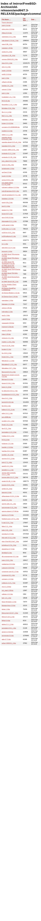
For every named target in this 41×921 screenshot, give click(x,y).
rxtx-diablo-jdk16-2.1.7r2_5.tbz (7, 183)
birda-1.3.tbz (6, 609)
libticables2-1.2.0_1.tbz (9, 364)
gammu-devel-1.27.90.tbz (10, 511)
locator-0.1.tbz (6, 349)
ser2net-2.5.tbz (7, 172)
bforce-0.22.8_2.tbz (8, 617)
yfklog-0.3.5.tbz (7, 33)
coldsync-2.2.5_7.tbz (8, 583)
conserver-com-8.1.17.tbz (10, 571)
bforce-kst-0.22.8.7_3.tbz (10, 613)
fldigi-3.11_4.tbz (7, 526)
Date (32, 19)
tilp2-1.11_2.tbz (7, 116)
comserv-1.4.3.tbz (7, 579)
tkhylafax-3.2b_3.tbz (8, 108)
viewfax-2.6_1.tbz (7, 86)
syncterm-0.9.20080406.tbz (11, 127)
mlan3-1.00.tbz (7, 330)
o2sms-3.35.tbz (7, 308)
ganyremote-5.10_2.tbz (9, 507)
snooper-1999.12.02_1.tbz (10, 150)
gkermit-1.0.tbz (7, 492)
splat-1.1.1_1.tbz (7, 134)
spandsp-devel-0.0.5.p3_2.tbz (11, 142)
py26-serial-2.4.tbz (8, 225)
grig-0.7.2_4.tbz (7, 462)
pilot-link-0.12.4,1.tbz (8, 247)
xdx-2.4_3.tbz (6, 67)
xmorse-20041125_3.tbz (10, 59)
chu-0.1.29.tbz (6, 586)
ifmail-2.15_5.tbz (7, 425)
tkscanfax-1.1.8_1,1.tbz (9, 104)
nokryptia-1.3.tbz (7, 311)
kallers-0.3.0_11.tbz (8, 409)
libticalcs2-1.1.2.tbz (8, 361)
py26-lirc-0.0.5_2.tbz (8, 232)
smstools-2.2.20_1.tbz (9, 157)
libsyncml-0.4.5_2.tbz (9, 372)
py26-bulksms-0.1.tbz (9, 236)
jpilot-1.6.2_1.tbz (7, 413)
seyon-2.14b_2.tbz (8, 165)
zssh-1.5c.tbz (6, 25)
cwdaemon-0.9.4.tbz (8, 564)
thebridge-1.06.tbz (8, 119)
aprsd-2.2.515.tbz (7, 632)
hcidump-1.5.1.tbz (7, 443)
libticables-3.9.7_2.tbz (9, 368)
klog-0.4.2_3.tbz (7, 398)
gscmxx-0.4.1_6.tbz (8, 458)
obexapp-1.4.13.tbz (8, 304)
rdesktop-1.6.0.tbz (8, 198)
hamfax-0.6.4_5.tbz (8, 451)
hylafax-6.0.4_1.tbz (8, 436)
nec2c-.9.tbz (6, 315)
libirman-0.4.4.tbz (7, 379)
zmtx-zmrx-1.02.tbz (8, 29)
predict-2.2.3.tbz (7, 240)
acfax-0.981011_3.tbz (9, 643)
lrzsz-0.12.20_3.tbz (8, 345)
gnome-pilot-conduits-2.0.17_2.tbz (9, 473)
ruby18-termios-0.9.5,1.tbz (10, 191)
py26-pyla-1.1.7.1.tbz (9, 229)
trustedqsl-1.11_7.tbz (9, 97)
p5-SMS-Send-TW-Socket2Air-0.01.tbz (8, 262)
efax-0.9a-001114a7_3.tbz (10, 541)
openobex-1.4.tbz (7, 300)
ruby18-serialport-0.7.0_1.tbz (11, 195)
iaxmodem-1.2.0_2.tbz (9, 432)
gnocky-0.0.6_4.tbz (8, 485)
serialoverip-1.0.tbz (8, 168)
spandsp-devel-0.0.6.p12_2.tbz (7, 138)
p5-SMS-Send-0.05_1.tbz (10, 281)
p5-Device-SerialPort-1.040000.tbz (9, 289)
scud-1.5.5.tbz (6, 176)
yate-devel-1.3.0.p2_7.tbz (10, 40)
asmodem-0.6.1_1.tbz (9, 628)
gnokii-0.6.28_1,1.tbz (9, 481)
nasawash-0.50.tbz (8, 323)
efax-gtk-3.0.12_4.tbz (9, 537)
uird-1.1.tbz (5, 93)
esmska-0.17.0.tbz (8, 534)
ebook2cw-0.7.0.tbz (8, 549)
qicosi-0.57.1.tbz (7, 214)
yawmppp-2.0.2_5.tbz (9, 36)
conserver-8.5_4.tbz (8, 575)
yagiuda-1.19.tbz (7, 48)
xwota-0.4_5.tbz (7, 52)
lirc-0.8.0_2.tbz (6, 353)
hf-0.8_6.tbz (6, 440)
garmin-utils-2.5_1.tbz (9, 504)
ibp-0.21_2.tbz (6, 428)
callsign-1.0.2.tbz (7, 594)
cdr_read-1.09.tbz (7, 590)
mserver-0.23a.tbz (8, 327)
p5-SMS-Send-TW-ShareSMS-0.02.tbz (8, 266)
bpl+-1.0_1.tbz (6, 598)
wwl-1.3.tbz (5, 78)
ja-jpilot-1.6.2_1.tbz (8, 421)
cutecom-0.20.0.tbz (8, 568)
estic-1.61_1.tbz (7, 530)
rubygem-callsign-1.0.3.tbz (10, 187)
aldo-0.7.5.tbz (6, 639)
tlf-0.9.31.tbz (6, 101)
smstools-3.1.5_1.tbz (8, 153)
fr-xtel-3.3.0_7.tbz (7, 522)
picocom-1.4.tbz (7, 251)
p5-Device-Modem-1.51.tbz (11, 293)
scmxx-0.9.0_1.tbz (8, 180)
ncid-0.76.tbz (6, 319)
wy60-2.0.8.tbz (6, 74)
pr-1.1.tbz (5, 244)
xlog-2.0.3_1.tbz (7, 63)
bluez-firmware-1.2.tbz (9, 602)
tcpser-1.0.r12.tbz (7, 123)
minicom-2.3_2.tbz (8, 338)
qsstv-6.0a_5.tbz (7, 202)
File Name (5, 19)
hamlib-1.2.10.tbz (7, 447)
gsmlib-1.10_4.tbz (7, 455)
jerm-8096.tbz (6, 417)
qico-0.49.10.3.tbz (7, 217)
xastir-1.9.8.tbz (6, 70)
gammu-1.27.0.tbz (8, 515)
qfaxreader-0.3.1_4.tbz (9, 221)
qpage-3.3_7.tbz (7, 210)
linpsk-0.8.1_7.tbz (7, 357)
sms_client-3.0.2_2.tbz (9, 161)
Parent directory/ (7, 22)
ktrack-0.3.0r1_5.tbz (8, 383)
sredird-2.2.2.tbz (7, 131)
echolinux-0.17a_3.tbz (9, 545)
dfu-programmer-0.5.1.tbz (10, 556)
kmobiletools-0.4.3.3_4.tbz (10, 394)
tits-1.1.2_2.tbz (6, 112)
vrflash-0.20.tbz (7, 82)
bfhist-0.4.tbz (6, 620)
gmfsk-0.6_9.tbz (7, 489)
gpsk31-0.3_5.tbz (7, 466)
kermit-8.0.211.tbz (8, 402)
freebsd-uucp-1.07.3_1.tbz (10, 519)
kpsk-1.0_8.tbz (6, 387)
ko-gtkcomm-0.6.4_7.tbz (10, 391)
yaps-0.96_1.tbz (7, 44)
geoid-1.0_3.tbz (7, 500)
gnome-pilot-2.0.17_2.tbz (10, 477)
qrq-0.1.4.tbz (6, 206)
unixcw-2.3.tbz (6, 89)
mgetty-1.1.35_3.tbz (8, 342)
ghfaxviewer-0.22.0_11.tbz (10, 496)
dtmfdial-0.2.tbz (7, 553)
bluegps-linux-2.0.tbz (8, 605)
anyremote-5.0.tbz (8, 635)
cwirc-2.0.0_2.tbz (7, 560)
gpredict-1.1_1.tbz (8, 470)
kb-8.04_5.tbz (6, 406)
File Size (24, 19)
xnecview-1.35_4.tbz (8, 55)
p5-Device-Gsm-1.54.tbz (10, 296)
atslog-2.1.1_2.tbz (7, 624)
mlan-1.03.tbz (6, 334)
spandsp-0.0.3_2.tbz (8, 146)
